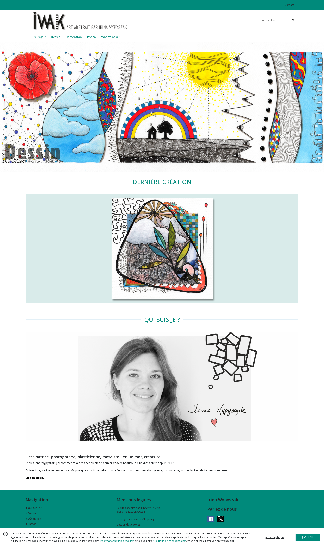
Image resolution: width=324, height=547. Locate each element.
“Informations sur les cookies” (117, 541)
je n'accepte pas (274, 537)
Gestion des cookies (128, 524)
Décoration (33, 518)
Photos (31, 524)
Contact (289, 5)
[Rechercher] (293, 21)
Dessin (31, 513)
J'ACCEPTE (308, 537)
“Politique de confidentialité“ (169, 541)
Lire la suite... (35, 478)
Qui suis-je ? (34, 508)
